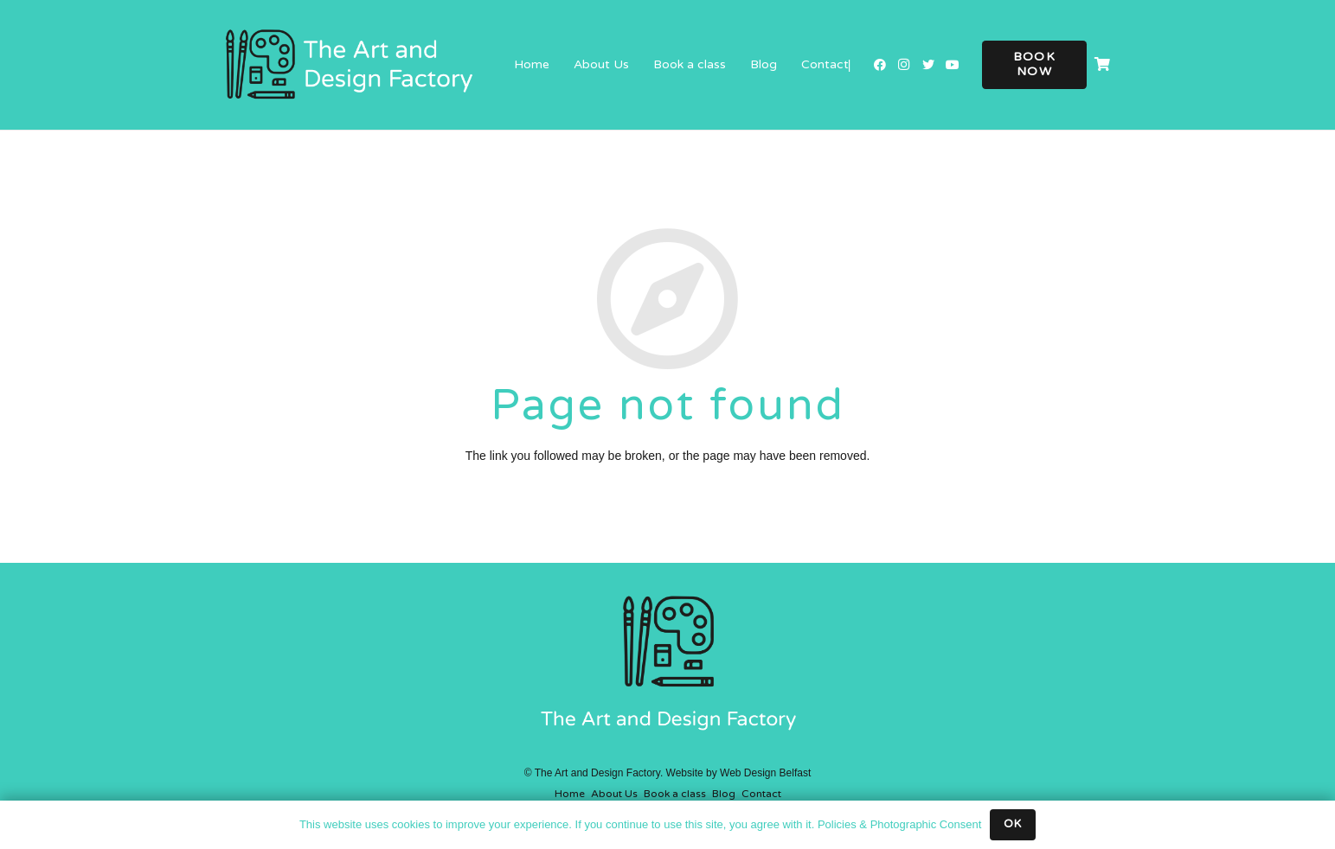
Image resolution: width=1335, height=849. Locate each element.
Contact (761, 794)
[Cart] (1102, 65)
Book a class (675, 794)
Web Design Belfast (765, 773)
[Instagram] (904, 65)
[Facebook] (880, 65)
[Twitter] (928, 65)
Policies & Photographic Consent (899, 824)
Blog (723, 794)
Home (570, 794)
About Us (614, 794)
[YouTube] (952, 65)
